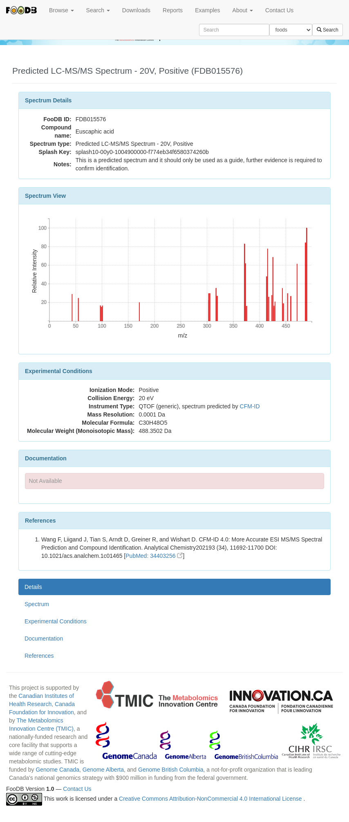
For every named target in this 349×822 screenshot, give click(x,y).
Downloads (136, 10)
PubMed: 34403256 (154, 556)
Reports (173, 10)
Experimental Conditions (56, 621)
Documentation (44, 638)
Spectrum (37, 604)
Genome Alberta (103, 769)
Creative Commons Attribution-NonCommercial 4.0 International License (211, 798)
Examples (207, 10)
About (243, 10)
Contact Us (279, 10)
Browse (61, 10)
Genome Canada (57, 769)
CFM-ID (250, 406)
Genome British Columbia (171, 769)
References (39, 655)
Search (98, 10)
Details (33, 587)
